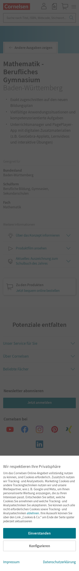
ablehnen (33, 513)
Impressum (11, 562)
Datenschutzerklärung (59, 562)
